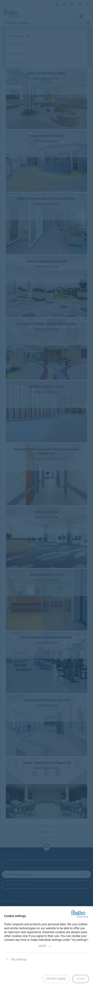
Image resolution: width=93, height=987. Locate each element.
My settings (15, 959)
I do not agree (55, 978)
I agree (80, 978)
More (45, 946)
